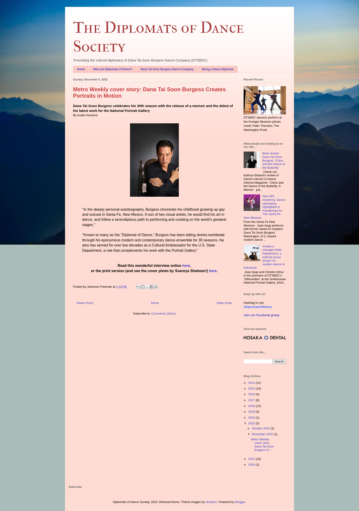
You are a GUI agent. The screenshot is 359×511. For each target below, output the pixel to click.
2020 (252, 417)
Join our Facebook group (261, 315)
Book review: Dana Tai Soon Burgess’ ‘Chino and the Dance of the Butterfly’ (273, 160)
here (186, 266)
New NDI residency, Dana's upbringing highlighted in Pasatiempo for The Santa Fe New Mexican (265, 206)
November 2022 (263, 434)
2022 (252, 423)
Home (81, 69)
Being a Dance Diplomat (218, 69)
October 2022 (261, 428)
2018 (252, 406)
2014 (252, 382)
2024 (252, 464)
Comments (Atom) (163, 313)
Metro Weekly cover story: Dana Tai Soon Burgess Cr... (262, 445)
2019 (252, 411)
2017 (252, 400)
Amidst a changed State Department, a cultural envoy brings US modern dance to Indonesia (264, 257)
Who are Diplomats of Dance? (112, 69)
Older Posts (224, 303)
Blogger (240, 502)
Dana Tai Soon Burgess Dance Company (167, 69)
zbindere (211, 502)
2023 (252, 459)
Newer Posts (84, 303)
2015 (252, 388)
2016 (252, 394)
